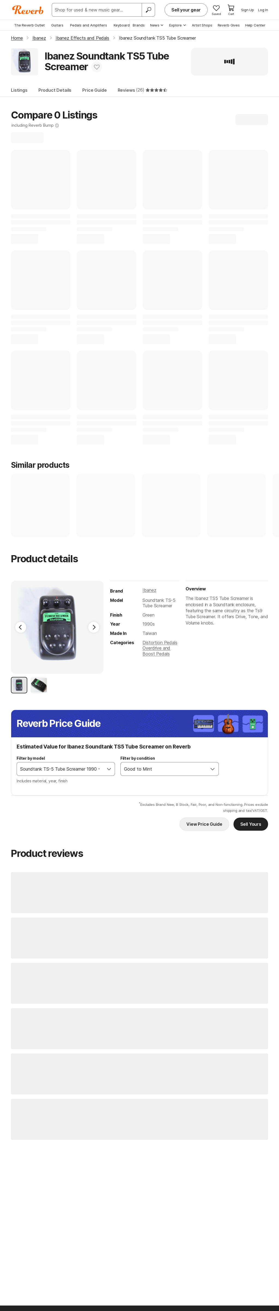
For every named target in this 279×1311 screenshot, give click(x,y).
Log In (263, 10)
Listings (19, 90)
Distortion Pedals (159, 642)
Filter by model (31, 758)
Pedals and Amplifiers (88, 25)
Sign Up (247, 10)
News (157, 25)
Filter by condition (137, 758)
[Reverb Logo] (28, 9)
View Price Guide (204, 824)
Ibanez (149, 590)
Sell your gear (186, 10)
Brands (139, 25)
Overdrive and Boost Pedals (156, 650)
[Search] (148, 9)
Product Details (55, 90)
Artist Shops (202, 25)
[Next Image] (93, 627)
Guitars (57, 25)
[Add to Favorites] (96, 66)
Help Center (255, 25)
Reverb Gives (229, 25)
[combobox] (60, 769)
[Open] (109, 768)
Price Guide (94, 90)
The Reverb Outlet (29, 25)
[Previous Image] (20, 627)
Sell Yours (250, 824)
